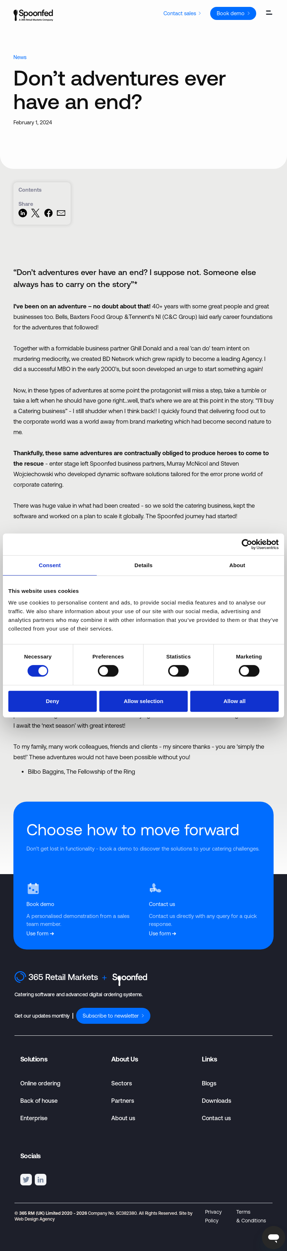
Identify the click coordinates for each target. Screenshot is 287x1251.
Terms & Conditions (251, 1216)
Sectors (121, 1083)
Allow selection (143, 701)
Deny (52, 701)
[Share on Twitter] (35, 215)
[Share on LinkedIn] (22, 215)
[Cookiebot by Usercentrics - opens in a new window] (247, 544)
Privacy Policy (213, 1216)
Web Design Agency (34, 1219)
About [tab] (237, 565)
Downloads (216, 1100)
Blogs (209, 1083)
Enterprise (33, 1118)
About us (123, 1118)
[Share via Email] (61, 215)
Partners (122, 1100)
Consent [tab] (50, 565)
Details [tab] (143, 565)
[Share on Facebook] (48, 215)
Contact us (216, 1118)
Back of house (39, 1100)
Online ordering (40, 1083)
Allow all (235, 701)
